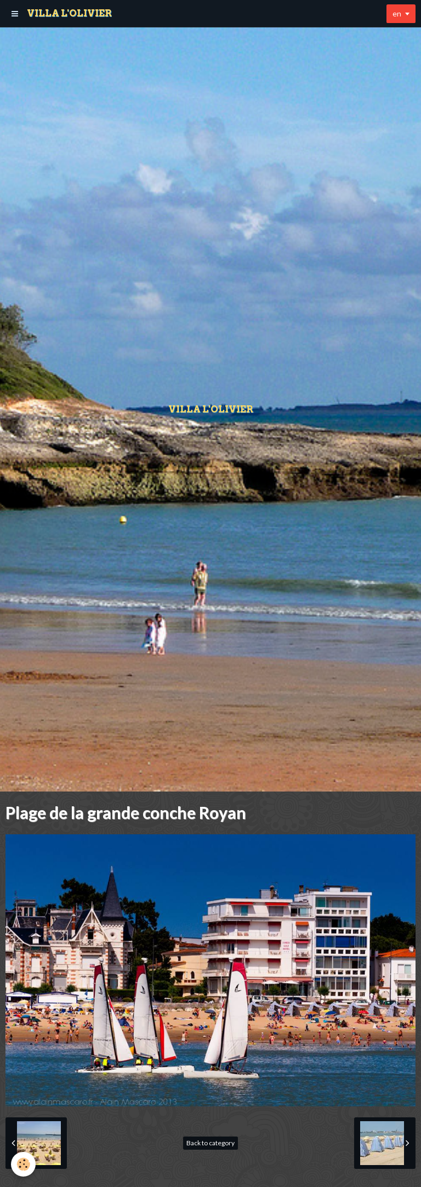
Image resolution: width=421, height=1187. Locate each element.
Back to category (210, 1143)
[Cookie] (23, 1164)
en (396, 13)
